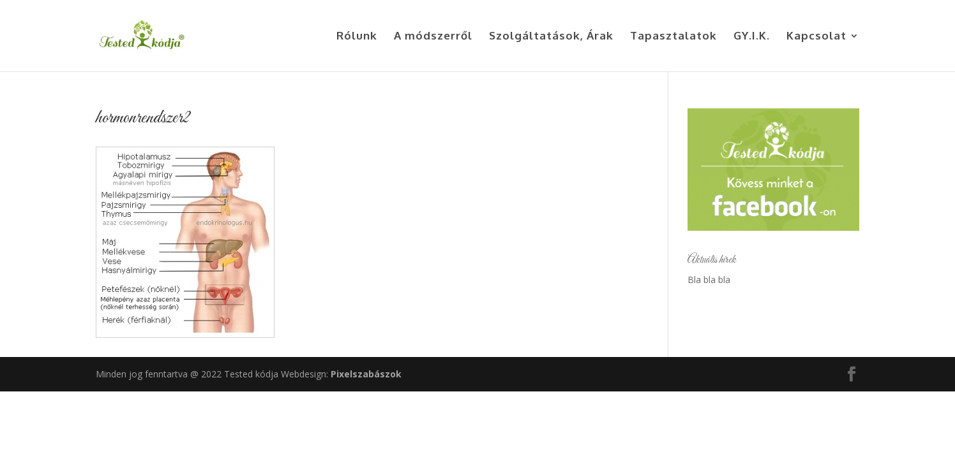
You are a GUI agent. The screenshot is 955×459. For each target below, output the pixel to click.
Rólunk (356, 36)
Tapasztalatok (673, 36)
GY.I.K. (751, 36)
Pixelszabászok (366, 374)
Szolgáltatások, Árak (551, 36)
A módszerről (433, 36)
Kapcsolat (816, 36)
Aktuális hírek (712, 260)
